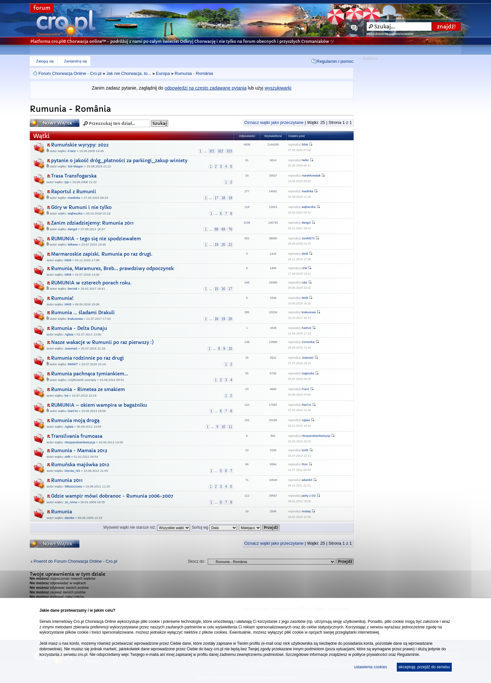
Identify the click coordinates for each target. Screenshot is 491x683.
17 (216, 198)
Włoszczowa (73, 486)
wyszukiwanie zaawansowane (390, 34)
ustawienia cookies (370, 667)
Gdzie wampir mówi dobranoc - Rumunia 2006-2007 (112, 496)
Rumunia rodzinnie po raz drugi (87, 358)
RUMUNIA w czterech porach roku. (91, 283)
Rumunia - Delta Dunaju (79, 328)
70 (230, 229)
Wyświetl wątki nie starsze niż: (146, 527)
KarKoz (306, 328)
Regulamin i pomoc (335, 61)
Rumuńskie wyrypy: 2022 (80, 145)
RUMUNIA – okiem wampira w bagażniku (99, 405)
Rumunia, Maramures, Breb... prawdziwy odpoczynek (112, 268)
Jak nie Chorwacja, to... (128, 73)
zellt (67, 456)
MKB (67, 260)
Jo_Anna (70, 502)
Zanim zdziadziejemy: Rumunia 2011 (92, 223)
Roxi (304, 464)
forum (41, 8)
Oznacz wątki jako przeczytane (274, 122)
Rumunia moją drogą (75, 420)
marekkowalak (311, 175)
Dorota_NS (72, 470)
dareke (69, 518)
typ (66, 182)
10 (230, 348)
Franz (72, 151)
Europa (163, 73)
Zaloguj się (45, 61)
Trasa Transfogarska (73, 176)
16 (223, 289)
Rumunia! (62, 298)
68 (216, 229)
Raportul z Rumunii (73, 192)
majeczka (308, 373)
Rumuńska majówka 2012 (80, 465)
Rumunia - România (194, 73)
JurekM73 (308, 238)
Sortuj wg (214, 527)
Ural (304, 268)
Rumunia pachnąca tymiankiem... (89, 374)
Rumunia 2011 (67, 480)
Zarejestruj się (75, 61)
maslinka (74, 197)
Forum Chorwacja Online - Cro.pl (70, 73)
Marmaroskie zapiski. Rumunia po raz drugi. (101, 254)
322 (220, 151)
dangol (72, 229)
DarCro (73, 411)
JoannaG (70, 348)
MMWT (73, 364)
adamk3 (307, 480)
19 (230, 198)
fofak (305, 144)
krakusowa (75, 318)
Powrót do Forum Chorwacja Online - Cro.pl (75, 561)
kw (66, 395)
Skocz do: (196, 561)
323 (229, 151)
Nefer (305, 160)
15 (216, 289)
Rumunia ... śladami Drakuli (83, 313)
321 (212, 151)
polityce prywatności (369, 654)
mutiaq (306, 511)
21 (230, 245)
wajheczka (75, 213)
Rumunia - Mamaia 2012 (79, 450)
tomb (305, 450)
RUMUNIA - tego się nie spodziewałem (96, 239)
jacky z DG (309, 495)
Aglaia (68, 334)
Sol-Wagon (75, 166)
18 (223, 198)
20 (223, 245)
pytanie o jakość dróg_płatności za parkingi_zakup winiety (119, 160)
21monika (308, 342)
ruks (304, 282)
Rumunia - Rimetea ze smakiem (88, 389)
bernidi (72, 288)
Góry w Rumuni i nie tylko (81, 207)
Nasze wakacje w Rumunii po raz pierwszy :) (102, 342)
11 (230, 427)
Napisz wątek (54, 123)
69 (223, 229)
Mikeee (73, 244)
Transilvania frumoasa (76, 436)
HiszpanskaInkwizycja (79, 442)
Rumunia (61, 512)
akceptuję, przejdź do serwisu (424, 667)
